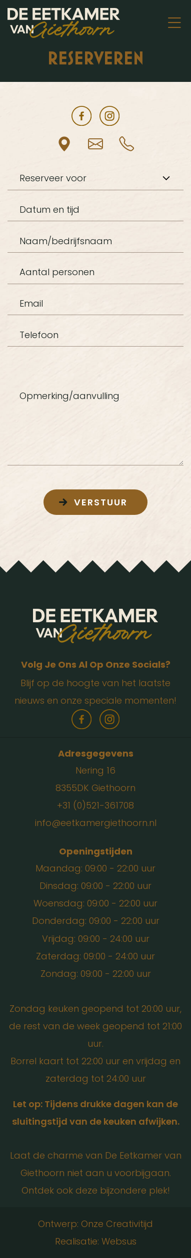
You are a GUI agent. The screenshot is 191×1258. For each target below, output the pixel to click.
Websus (119, 1241)
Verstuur (101, 502)
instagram (110, 116)
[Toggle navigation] (174, 23)
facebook (82, 116)
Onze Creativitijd (117, 1224)
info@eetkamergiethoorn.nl (95, 823)
